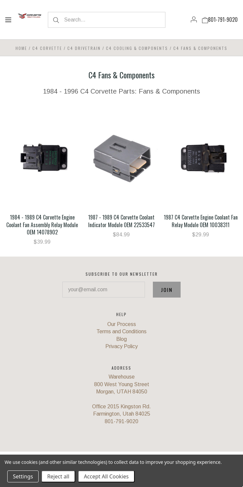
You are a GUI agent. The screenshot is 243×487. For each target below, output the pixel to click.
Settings (23, 476)
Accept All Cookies (106, 476)
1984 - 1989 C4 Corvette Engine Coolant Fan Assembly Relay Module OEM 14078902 (42, 224)
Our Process (121, 324)
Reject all (58, 476)
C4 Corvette (47, 48)
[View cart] (205, 19)
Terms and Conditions (121, 331)
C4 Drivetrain (84, 48)
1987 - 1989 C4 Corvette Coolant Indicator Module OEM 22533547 (121, 220)
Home (21, 48)
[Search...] (107, 20)
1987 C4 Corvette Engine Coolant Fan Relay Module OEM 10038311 (201, 220)
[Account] (194, 19)
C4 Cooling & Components (137, 48)
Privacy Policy (121, 346)
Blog (121, 339)
